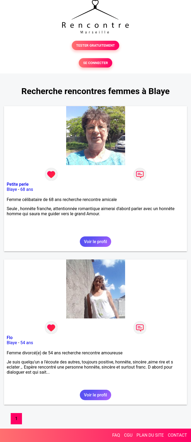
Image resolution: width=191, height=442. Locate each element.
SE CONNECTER (95, 63)
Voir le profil (95, 241)
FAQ (116, 435)
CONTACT (177, 435)
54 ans (26, 342)
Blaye (12, 189)
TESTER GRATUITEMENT (95, 45)
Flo (10, 337)
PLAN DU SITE (150, 435)
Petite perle (18, 184)
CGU (128, 435)
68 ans (26, 189)
